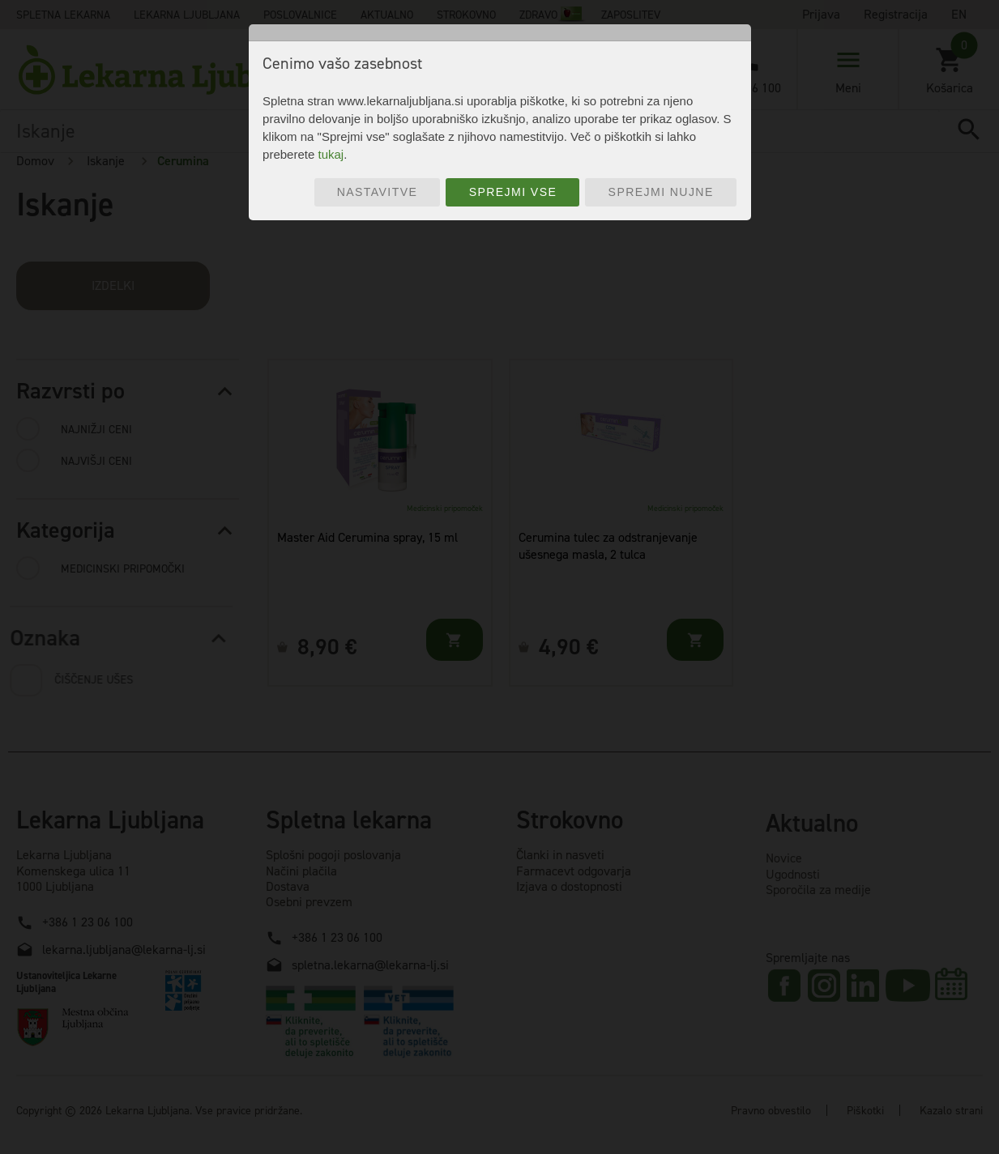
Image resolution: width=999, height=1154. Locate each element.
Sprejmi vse (513, 191)
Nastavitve (377, 191)
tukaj (331, 154)
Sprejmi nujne (661, 191)
